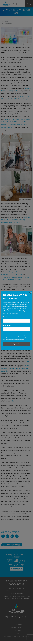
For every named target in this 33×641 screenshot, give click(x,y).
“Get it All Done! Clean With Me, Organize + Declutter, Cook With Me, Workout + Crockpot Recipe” (13, 295)
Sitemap (16, 633)
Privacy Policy (20, 638)
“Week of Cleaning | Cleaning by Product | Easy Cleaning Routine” (15, 124)
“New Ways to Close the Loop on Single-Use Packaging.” (15, 368)
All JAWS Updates (11, 544)
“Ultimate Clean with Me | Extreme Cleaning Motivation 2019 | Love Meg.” (15, 220)
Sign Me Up (16, 568)
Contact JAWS (17, 624)
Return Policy (16, 627)
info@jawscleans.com (16, 580)
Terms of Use (13, 638)
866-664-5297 (16, 584)
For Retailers (16, 630)
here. (27, 361)
